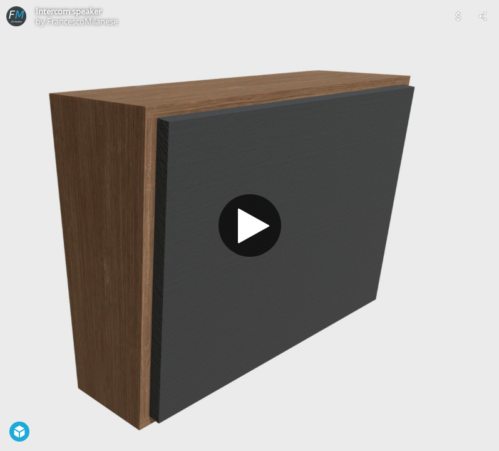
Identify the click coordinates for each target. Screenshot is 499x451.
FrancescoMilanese (82, 21)
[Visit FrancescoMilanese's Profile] (16, 16)
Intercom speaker (68, 11)
